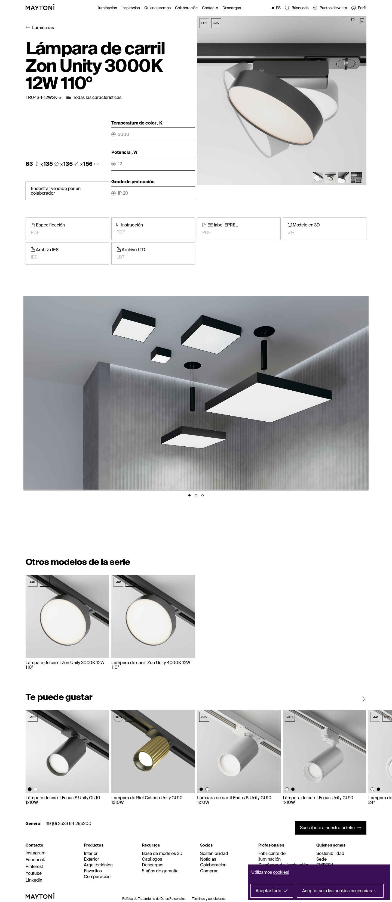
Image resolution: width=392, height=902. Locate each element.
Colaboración (186, 8)
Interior (91, 853)
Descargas (231, 8)
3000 (123, 134)
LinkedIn (34, 880)
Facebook (35, 859)
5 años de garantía (160, 870)
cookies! (281, 872)
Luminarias (43, 27)
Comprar (209, 870)
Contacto (210, 8)
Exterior (91, 859)
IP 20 (123, 193)
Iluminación (107, 8)
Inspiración (130, 8)
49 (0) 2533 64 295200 (68, 823)
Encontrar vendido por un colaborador (55, 190)
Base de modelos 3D (162, 853)
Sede (321, 859)
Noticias (208, 859)
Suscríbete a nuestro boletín (327, 827)
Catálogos (152, 859)
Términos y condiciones (208, 898)
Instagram (35, 852)
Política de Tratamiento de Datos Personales (153, 898)
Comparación (97, 876)
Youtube (34, 873)
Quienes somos (157, 8)
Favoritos (93, 870)
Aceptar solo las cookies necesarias (337, 890)
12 (120, 163)
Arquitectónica (98, 864)
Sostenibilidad (214, 853)
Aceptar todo (268, 890)
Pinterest (34, 866)
